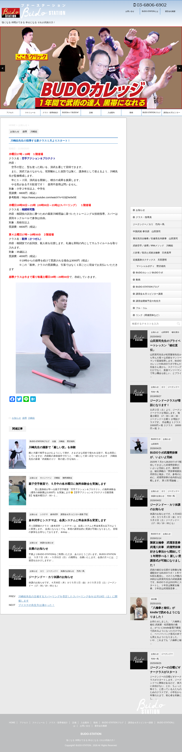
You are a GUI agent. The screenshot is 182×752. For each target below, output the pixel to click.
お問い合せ (129, 11)
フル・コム (141, 308)
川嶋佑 (31, 418)
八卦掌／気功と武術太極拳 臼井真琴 (152, 252)
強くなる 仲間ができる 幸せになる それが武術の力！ (91, 740)
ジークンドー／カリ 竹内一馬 (148, 224)
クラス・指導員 (144, 217)
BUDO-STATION (91, 733)
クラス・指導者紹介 (50, 112)
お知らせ (16, 418)
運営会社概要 (170, 11)
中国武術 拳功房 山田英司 (147, 231)
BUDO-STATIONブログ (152, 112)
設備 (91, 112)
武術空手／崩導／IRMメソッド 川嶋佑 (153, 245)
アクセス (10, 112)
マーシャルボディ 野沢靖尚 (151, 266)
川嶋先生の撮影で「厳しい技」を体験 (52, 447)
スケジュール (30, 112)
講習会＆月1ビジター (172, 112)
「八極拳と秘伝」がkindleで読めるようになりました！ (165, 612)
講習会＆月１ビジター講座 (149, 294)
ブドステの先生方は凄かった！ (36, 605)
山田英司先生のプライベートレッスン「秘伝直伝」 (165, 345)
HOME (12, 722)
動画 (131, 112)
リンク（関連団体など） (148, 315)
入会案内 (111, 112)
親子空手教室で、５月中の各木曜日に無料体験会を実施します (67, 483)
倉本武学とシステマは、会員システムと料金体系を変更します (67, 520)
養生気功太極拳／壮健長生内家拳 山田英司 (155, 238)
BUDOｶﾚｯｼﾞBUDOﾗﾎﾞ (70, 112)
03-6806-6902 (150, 4)
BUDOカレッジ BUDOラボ (149, 272)
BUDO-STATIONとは (150, 11)
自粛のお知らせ (38, 548)
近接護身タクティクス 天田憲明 (150, 259)
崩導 (24, 418)
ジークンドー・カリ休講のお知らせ (51, 577)
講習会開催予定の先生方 (148, 301)
